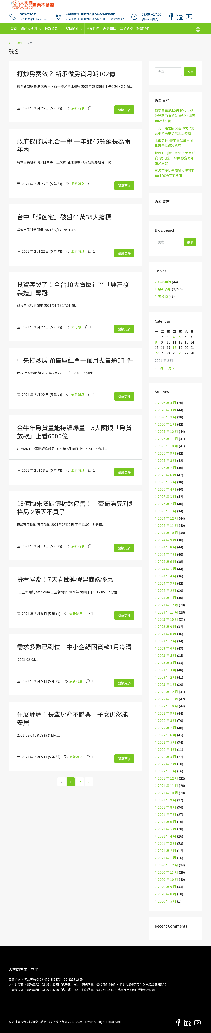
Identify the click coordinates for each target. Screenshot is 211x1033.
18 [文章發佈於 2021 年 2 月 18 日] (174, 347)
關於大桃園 (29, 28)
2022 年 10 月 (168, 706)
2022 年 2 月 (167, 763)
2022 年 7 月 (167, 727)
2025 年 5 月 (167, 482)
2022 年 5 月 (167, 742)
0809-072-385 (28, 14)
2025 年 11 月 (168, 438)
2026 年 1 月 (167, 424)
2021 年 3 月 (167, 843)
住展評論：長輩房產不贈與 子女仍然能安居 (72, 718)
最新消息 (51, 28)
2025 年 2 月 (167, 503)
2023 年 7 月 (167, 641)
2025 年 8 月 (167, 460)
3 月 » (170, 367)
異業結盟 (126, 28)
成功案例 (164, 281)
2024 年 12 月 (168, 518)
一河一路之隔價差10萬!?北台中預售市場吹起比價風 (174, 131)
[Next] (89, 781)
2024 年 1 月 (167, 597)
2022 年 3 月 (167, 756)
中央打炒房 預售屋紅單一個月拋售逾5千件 (75, 360)
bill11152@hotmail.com (34, 19)
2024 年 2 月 (167, 590)
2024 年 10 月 (168, 532)
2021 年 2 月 (167, 850)
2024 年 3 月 (167, 583)
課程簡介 (72, 28)
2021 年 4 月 (167, 836)
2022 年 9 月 (167, 713)
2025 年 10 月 (168, 445)
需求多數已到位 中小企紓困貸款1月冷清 (74, 646)
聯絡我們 (143, 28)
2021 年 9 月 (167, 799)
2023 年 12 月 (168, 604)
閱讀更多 (124, 109)
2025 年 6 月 (167, 474)
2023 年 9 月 (167, 626)
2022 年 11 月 (168, 698)
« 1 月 (159, 367)
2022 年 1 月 (167, 771)
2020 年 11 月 (168, 872)
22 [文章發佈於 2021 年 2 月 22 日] (157, 352)
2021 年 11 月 (168, 785)
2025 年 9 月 (167, 453)
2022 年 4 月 (167, 749)
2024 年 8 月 (167, 547)
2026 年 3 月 (167, 409)
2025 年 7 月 (167, 467)
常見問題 (93, 28)
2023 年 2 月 (167, 677)
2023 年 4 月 (167, 662)
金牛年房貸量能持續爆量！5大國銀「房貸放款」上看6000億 (74, 431)
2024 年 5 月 (167, 568)
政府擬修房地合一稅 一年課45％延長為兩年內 (73, 145)
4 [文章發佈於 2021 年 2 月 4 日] (174, 336)
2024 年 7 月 (167, 554)
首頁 (14, 28)
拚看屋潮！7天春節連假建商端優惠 (65, 579)
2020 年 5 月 (167, 901)
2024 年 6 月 (167, 561)
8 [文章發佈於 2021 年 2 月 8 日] (156, 342)
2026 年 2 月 (167, 417)
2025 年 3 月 (167, 496)
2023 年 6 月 (167, 648)
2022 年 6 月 (167, 734)
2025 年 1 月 (167, 510)
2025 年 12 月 (168, 431)
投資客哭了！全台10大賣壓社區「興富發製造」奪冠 (73, 288)
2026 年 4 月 (167, 402)
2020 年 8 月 (167, 893)
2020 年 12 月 (168, 864)
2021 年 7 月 (167, 814)
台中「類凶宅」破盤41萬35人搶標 (64, 216)
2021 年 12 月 (168, 778)
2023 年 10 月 (168, 619)
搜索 (190, 71)
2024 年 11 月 (168, 525)
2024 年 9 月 (167, 539)
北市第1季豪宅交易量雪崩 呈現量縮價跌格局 (174, 143)
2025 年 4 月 (167, 489)
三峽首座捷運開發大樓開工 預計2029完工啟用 (174, 173)
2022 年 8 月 (167, 720)
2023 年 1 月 (167, 684)
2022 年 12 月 (168, 691)
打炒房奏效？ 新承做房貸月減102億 (66, 73)
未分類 (76, 327)
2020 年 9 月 (167, 886)
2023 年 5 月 (167, 655)
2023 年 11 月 (168, 612)
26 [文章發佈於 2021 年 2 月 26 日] (180, 352)
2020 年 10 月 (168, 879)
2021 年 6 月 (167, 821)
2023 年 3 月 (167, 669)
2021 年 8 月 (167, 807)
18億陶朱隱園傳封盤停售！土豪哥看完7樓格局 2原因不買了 (74, 507)
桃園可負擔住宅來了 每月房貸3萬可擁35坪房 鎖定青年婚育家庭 (175, 158)
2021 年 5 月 (167, 828)
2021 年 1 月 (167, 857)
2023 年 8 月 (167, 633)
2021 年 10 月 (168, 792)
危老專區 (109, 28)
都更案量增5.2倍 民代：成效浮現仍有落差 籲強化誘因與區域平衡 (175, 115)
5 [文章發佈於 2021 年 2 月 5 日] (180, 336)
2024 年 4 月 (167, 575)
